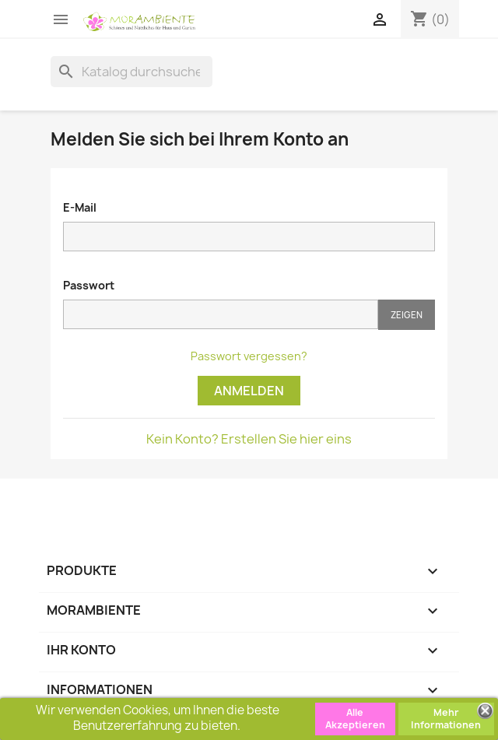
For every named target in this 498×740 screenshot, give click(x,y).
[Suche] (131, 71)
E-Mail (79, 207)
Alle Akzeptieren (355, 718)
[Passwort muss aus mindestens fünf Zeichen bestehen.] (220, 314)
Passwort (88, 285)
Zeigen (407, 315)
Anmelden (249, 390)
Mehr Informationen (446, 718)
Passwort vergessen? (249, 356)
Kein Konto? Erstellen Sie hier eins (249, 438)
